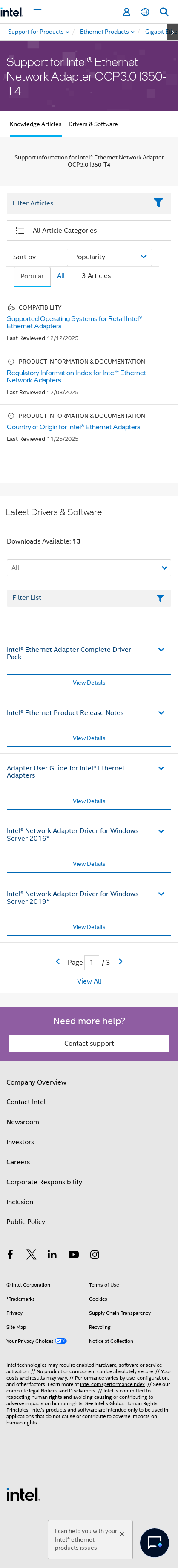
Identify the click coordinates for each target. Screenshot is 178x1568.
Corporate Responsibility (44, 1182)
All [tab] (61, 276)
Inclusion (19, 1202)
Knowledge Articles (36, 124)
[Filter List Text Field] (77, 203)
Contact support (89, 1043)
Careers (18, 1162)
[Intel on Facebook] (10, 1256)
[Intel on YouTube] (73, 1256)
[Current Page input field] (91, 962)
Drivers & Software (93, 124)
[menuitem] (105, 32)
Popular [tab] (32, 276)
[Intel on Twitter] (31, 1256)
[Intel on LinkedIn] (52, 1256)
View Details (89, 682)
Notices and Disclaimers (68, 1390)
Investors (20, 1142)
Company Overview (36, 1082)
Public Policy (25, 1222)
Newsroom (22, 1122)
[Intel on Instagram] (94, 1256)
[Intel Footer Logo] (23, 1494)
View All (89, 981)
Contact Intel (26, 1102)
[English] (145, 12)
